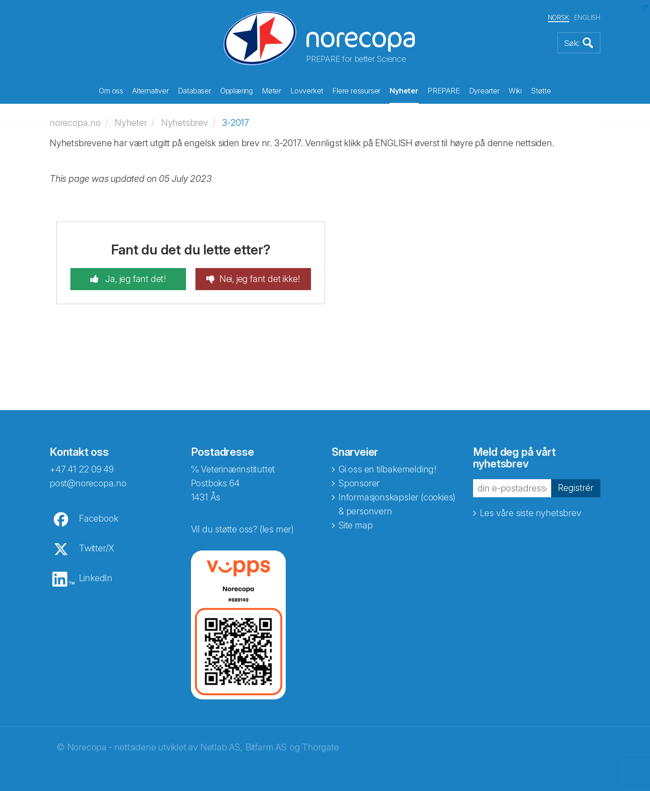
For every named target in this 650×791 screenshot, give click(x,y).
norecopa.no (75, 122)
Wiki (515, 90)
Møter (271, 90)
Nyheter (404, 90)
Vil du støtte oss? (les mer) (242, 529)
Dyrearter (484, 90)
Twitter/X (96, 548)
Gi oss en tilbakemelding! (387, 469)
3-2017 (235, 122)
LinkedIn (95, 578)
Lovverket (306, 90)
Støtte (541, 90)
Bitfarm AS (266, 747)
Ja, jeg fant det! (134, 278)
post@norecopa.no (88, 483)
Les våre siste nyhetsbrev (530, 513)
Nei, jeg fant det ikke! (259, 278)
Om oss (111, 90)
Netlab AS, (221, 747)
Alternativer (150, 90)
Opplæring (236, 90)
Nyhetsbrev (184, 122)
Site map (355, 525)
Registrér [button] (576, 487)
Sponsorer (359, 483)
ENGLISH (587, 17)
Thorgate (320, 747)
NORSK (558, 17)
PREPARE (443, 90)
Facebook (98, 518)
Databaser (194, 90)
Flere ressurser (356, 90)
